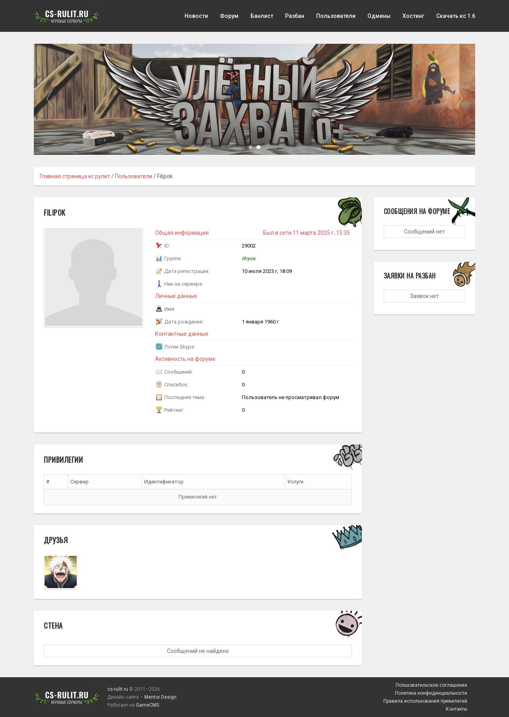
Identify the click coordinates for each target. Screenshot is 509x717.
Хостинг (413, 16)
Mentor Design (160, 697)
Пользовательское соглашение (431, 685)
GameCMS (147, 705)
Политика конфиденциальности (431, 693)
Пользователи (336, 16)
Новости (196, 16)
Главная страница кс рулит (75, 176)
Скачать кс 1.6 (455, 16)
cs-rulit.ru (117, 689)
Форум (229, 16)
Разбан (294, 16)
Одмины (378, 16)
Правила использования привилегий (425, 701)
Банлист (262, 16)
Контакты (456, 709)
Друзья (56, 540)
